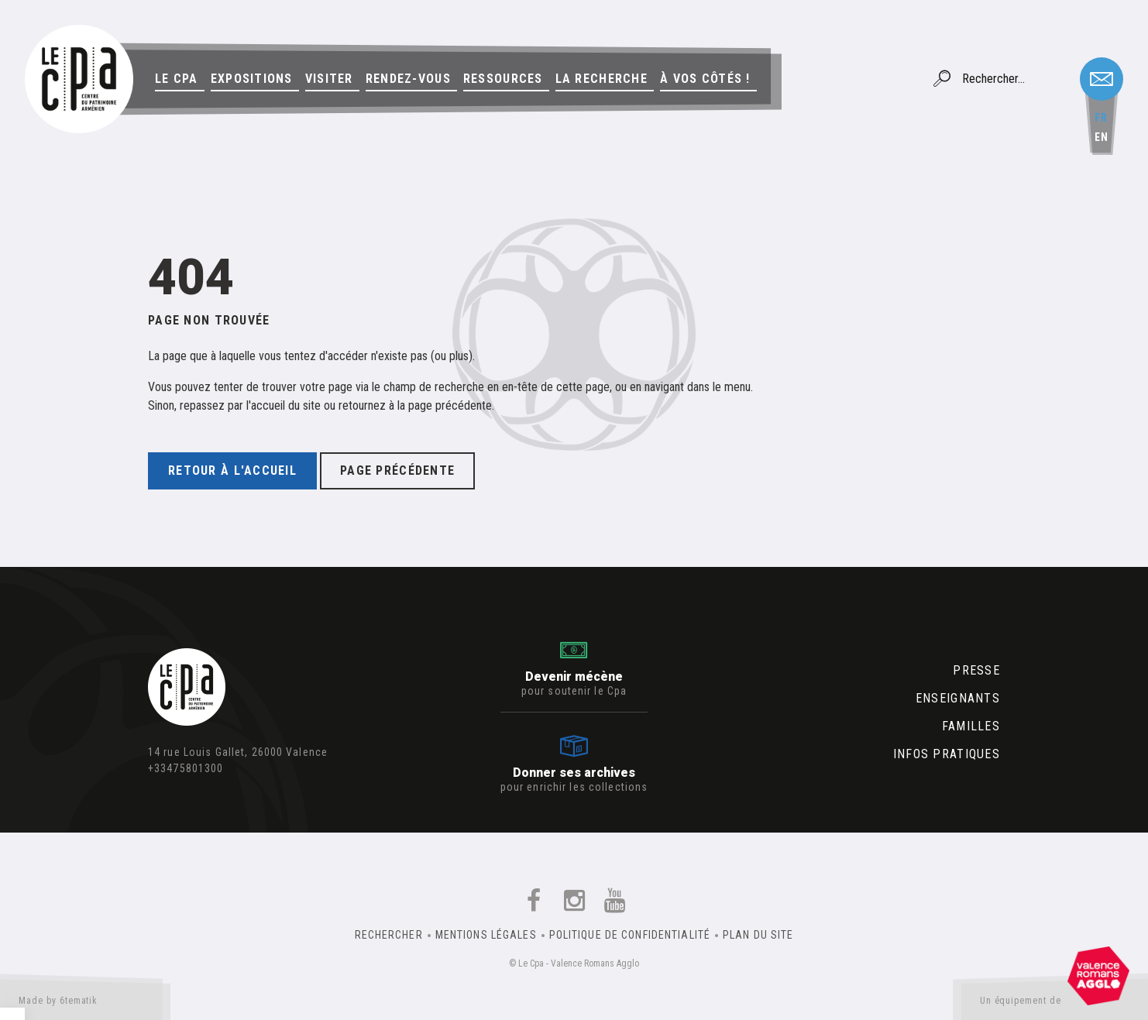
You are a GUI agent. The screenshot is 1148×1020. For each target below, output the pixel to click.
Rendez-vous (408, 78)
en (1101, 137)
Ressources (503, 78)
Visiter (329, 78)
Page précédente (397, 470)
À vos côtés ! (705, 78)
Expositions (252, 78)
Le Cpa (176, 78)
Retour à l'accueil (232, 470)
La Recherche (601, 78)
